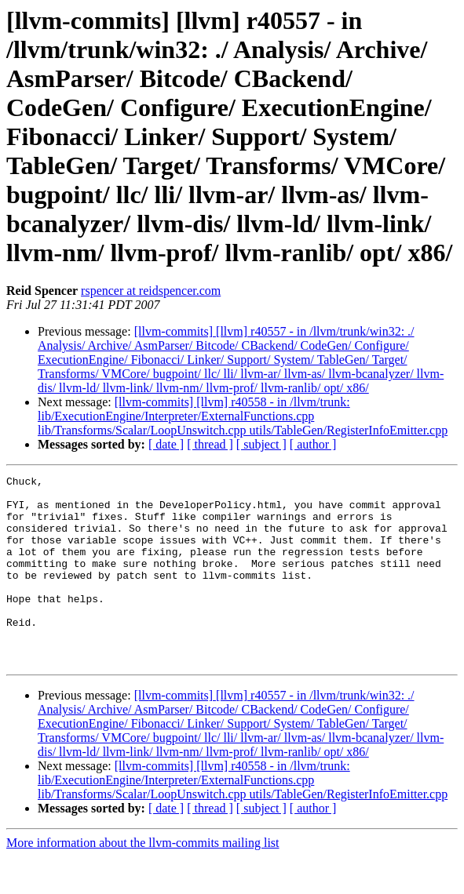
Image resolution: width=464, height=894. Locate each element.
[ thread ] (210, 444)
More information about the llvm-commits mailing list (142, 880)
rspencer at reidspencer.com (151, 290)
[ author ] (313, 444)
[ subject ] (261, 444)
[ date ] (166, 444)
